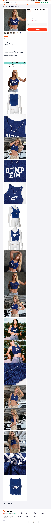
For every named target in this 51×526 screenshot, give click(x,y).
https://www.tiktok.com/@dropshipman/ (3, 520)
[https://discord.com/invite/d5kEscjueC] (4, 520)
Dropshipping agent (20, 513)
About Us (27, 513)
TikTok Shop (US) (43, 513)
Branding (19, 516)
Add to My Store (37, 29)
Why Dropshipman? (28, 512)
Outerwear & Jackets (14, 6)
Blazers (18, 6)
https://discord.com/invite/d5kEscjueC (4, 520)
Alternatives (35, 516)
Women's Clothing (7, 6)
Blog (34, 512)
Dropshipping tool (20, 512)
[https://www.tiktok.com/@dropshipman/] (3, 520)
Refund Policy (27, 517)
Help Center (35, 513)
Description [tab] (6, 36)
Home (4, 6)
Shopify (42, 512)
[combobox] (36, 20)
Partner (27, 516)
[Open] (42, 20)
